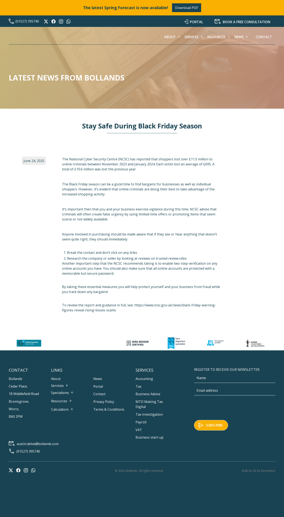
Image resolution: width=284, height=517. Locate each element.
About (56, 378)
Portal (98, 386)
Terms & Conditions (108, 409)
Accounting (144, 378)
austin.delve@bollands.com (38, 444)
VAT (139, 430)
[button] (174, 37)
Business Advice (148, 394)
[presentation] (225, 407)
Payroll (141, 422)
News (97, 378)
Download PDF (186, 7)
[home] (40, 37)
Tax (138, 386)
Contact (264, 37)
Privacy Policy (103, 401)
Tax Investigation (149, 414)
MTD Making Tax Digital (149, 404)
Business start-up (149, 437)
